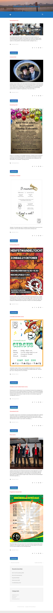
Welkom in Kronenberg (26, 6)
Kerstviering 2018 (13, 104)
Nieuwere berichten (15, 562)
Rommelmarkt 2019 (14, 20)
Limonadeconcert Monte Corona (17, 316)
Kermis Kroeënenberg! (17, 575)
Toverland (14, 597)
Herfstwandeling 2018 (14, 244)
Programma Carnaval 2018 (16, 491)
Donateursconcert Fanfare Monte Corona (19, 386)
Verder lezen (14, 52)
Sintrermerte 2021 (16, 580)
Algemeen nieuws (15, 44)
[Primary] (10, 14)
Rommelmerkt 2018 (14, 411)
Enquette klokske (15, 577)
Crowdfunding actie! (16, 582)
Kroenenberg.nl (33, 606)
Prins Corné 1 (13, 434)
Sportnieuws (14, 596)
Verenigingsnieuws (15, 162)
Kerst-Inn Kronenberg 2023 (18, 572)
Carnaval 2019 (13, 57)
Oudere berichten (38, 562)
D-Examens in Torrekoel (15, 175)
